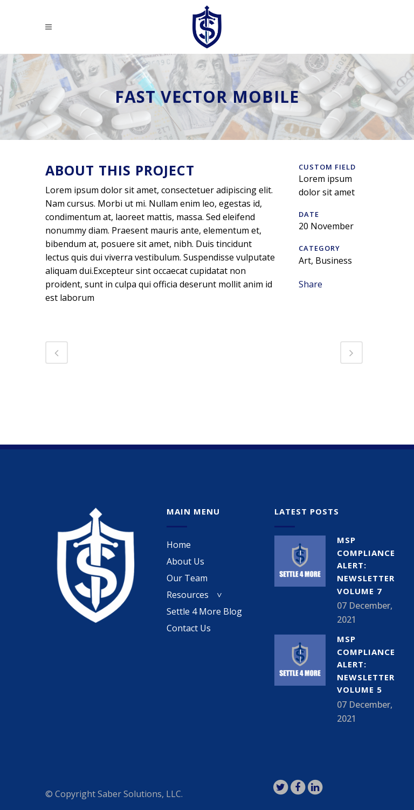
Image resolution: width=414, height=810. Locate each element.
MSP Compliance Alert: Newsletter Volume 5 (366, 664)
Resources (188, 594)
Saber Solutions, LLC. (140, 794)
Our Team (187, 578)
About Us (185, 561)
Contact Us (189, 628)
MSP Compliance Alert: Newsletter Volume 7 (366, 565)
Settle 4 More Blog (204, 611)
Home (179, 544)
